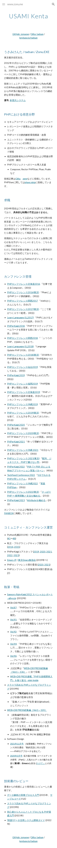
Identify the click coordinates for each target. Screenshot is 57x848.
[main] (28, 16)
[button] (3, 4)
